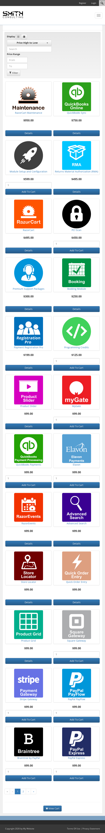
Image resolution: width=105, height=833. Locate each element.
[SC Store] (13, 14)
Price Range (13, 54)
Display (11, 36)
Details (29, 133)
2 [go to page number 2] (23, 791)
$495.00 (76, 179)
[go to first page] (7, 791)
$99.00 (28, 414)
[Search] (102, 3)
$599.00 (28, 179)
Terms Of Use (73, 828)
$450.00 (76, 238)
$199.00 (28, 355)
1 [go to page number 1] (17, 791)
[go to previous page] (12, 791)
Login (93, 3)
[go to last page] (33, 791)
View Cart (52, 808)
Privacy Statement (91, 828)
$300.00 (28, 296)
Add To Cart (28, 191)
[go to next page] (28, 791)
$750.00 (76, 120)
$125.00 (76, 355)
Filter (13, 72)
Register (82, 3)
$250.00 (76, 296)
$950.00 (28, 120)
